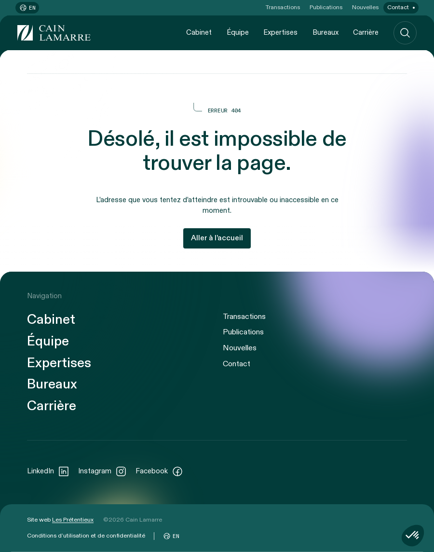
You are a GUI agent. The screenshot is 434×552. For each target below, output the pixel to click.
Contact (398, 7)
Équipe (238, 32)
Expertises (280, 32)
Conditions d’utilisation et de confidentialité (86, 535)
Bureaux (325, 32)
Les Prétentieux (73, 520)
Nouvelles (365, 7)
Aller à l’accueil (217, 238)
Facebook (159, 471)
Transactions (283, 7)
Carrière (366, 32)
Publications (326, 7)
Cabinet (199, 32)
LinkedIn (48, 471)
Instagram (102, 471)
